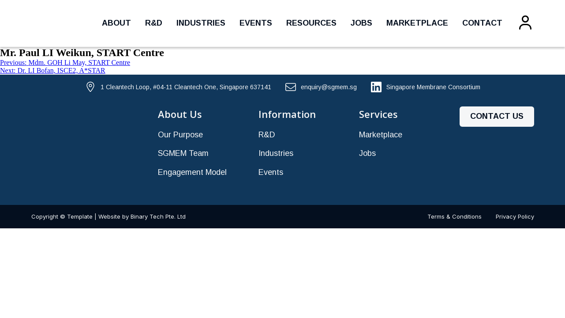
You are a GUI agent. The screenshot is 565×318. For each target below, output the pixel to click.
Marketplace (417, 23)
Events (255, 23)
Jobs (361, 23)
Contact (482, 23)
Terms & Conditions (454, 216)
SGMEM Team (183, 153)
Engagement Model (192, 172)
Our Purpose (180, 134)
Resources (311, 23)
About (116, 23)
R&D (153, 23)
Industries (200, 23)
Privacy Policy (515, 216)
